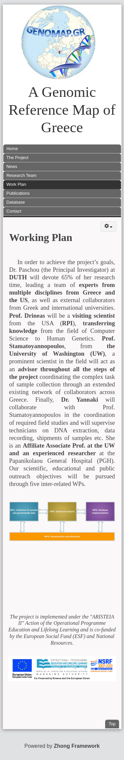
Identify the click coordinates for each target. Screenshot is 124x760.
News (11, 166)
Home (12, 148)
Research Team (21, 175)
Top (114, 723)
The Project (17, 157)
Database (15, 202)
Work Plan (16, 184)
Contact (13, 211)
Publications (17, 193)
